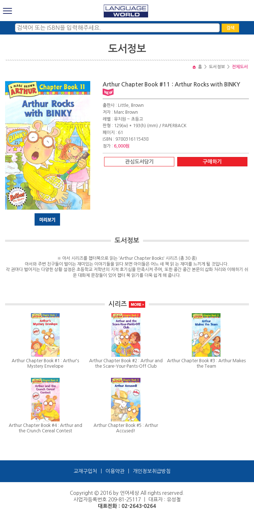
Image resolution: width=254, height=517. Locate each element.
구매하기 (212, 161)
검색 (230, 28)
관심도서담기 (139, 161)
